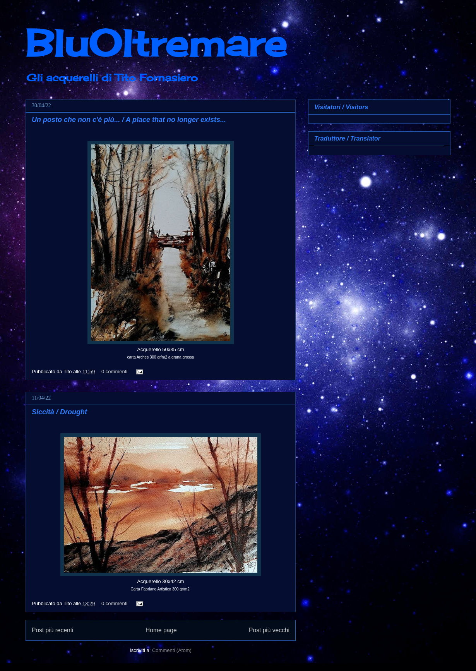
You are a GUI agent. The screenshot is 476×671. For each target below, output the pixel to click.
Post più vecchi (269, 630)
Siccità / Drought (59, 412)
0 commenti (114, 371)
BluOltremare (156, 43)
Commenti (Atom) (172, 650)
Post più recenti (52, 630)
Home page (161, 630)
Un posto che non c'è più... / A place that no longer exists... (129, 120)
